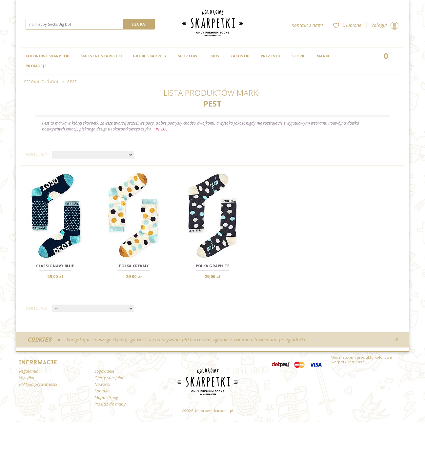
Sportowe (189, 55)
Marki (322, 55)
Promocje (36, 65)
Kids (215, 55)
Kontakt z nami (307, 25)
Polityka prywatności (38, 384)
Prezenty (271, 55)
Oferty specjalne (109, 378)
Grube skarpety (150, 55)
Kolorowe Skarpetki (48, 55)
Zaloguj (385, 25)
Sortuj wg (37, 154)
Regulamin (28, 371)
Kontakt (101, 391)
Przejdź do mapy (110, 404)
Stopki (299, 55)
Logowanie (104, 371)
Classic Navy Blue (55, 265)
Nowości (102, 384)
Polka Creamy (134, 265)
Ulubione (347, 25)
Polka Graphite (213, 265)
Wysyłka (26, 378)
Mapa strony (106, 397)
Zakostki (240, 55)
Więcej (162, 129)
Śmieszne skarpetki (101, 55)
